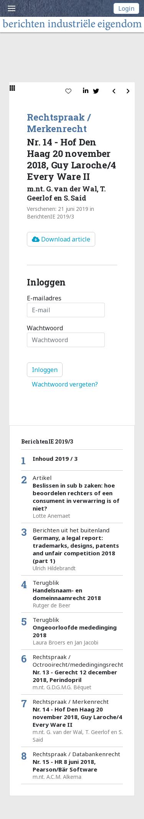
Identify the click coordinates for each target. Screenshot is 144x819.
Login (126, 8)
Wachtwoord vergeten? (65, 384)
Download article (61, 239)
